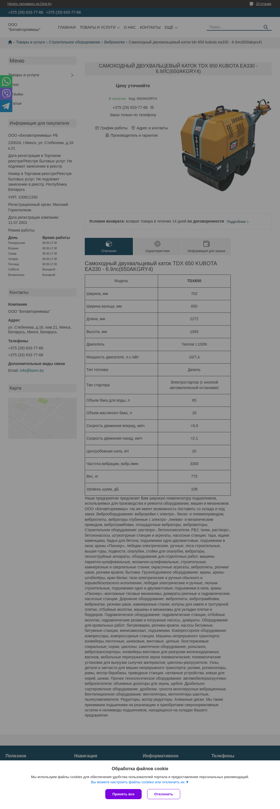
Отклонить (163, 794)
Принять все (123, 794)
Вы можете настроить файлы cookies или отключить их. (138, 782)
